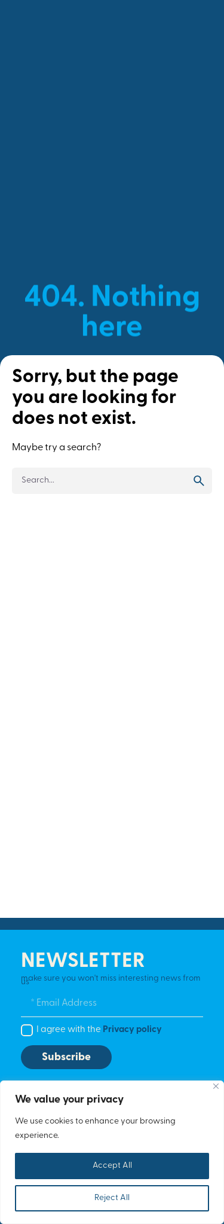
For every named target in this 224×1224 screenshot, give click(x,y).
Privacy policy (132, 1029)
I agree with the (99, 1029)
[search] (199, 481)
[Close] (216, 1086)
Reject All (112, 1198)
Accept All (112, 1165)
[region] (112, 1152)
